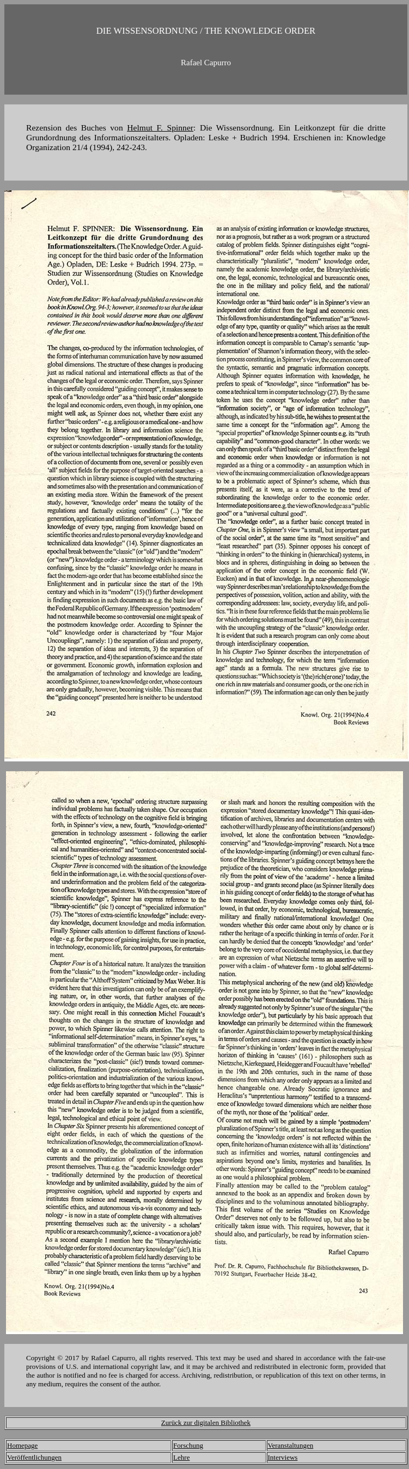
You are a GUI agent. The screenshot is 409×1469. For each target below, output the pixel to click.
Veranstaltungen (291, 1445)
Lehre (181, 1457)
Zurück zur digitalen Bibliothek (206, 1422)
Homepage (22, 1445)
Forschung (188, 1445)
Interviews (283, 1457)
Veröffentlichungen (34, 1457)
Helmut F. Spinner (160, 127)
